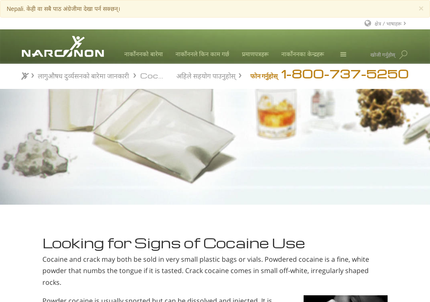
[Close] (421, 8)
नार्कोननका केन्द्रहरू (302, 54)
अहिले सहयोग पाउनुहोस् (206, 74)
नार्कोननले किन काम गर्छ (202, 54)
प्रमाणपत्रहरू (255, 54)
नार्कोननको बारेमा (143, 54)
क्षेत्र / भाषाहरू (388, 23)
